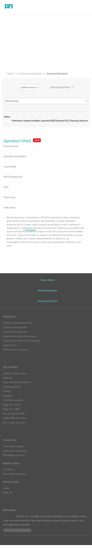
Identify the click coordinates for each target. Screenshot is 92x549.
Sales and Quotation (15, 452)
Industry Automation (15, 374)
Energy (7, 392)
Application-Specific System (19, 336)
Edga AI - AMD (11, 410)
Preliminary (17, 121)
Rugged (7, 396)
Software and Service (30, 73)
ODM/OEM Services (14, 419)
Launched (45, 121)
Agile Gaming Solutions (17, 383)
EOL (67, 121)
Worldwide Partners (14, 476)
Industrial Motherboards (17, 323)
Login (6, 491)
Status (7, 117)
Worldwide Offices (14, 457)
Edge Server (10, 345)
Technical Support (14, 448)
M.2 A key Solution (14, 423)
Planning (74, 121)
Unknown (83, 121)
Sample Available (31, 121)
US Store (8, 472)
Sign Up (7, 495)
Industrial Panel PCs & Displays (21, 340)
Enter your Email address (17, 534)
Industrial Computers (15, 332)
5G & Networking (13, 401)
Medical (7, 378)
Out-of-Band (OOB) (14, 414)
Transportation (12, 387)
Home (10, 73)
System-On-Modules (15, 327)
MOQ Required (58, 121)
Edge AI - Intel (11, 405)
